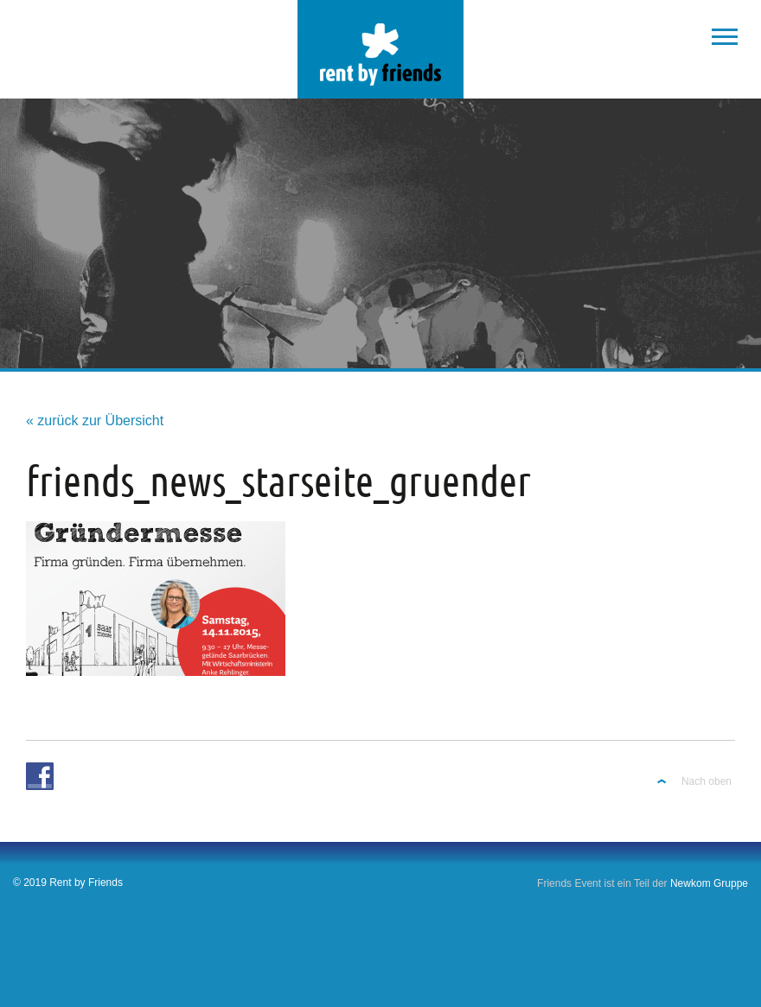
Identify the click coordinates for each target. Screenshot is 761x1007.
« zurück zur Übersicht (94, 420)
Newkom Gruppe (709, 883)
